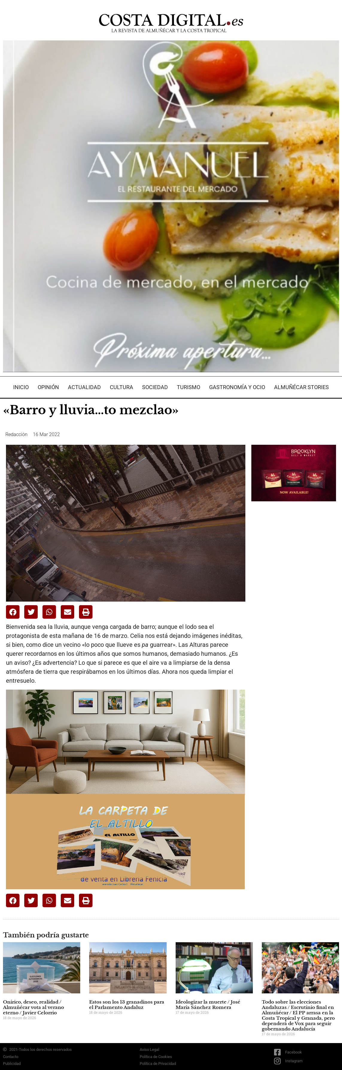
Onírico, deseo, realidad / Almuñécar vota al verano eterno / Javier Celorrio (33, 1007)
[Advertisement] (296, 600)
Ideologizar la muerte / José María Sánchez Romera (208, 1004)
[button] (12, 612)
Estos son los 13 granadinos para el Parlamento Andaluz (126, 1004)
